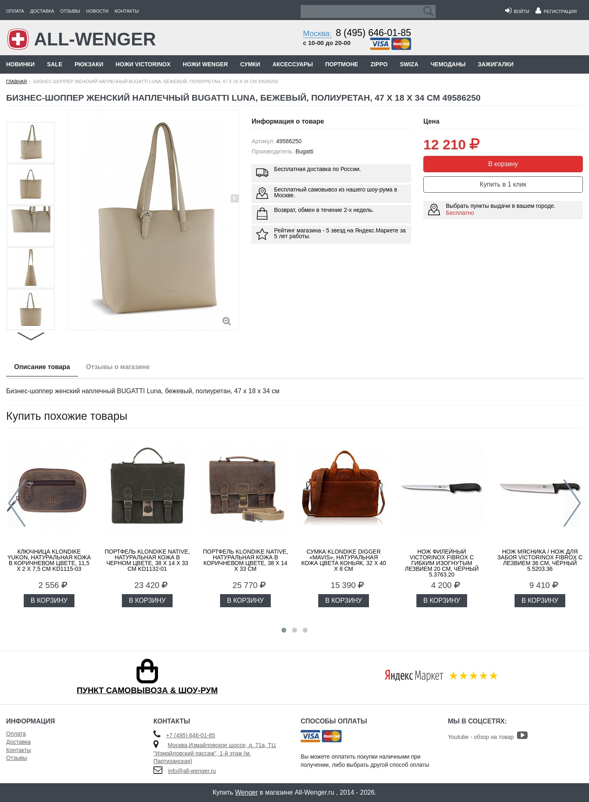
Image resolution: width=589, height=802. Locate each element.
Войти (517, 11)
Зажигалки (495, 64)
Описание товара (42, 366)
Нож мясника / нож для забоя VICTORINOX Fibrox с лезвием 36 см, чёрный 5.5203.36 (539, 560)
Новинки (20, 64)
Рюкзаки (88, 64)
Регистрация (556, 11)
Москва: (317, 33)
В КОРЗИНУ (49, 600)
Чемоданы (448, 64)
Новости (97, 11)
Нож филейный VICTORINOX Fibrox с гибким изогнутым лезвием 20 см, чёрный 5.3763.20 (442, 563)
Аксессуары (292, 64)
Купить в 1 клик (503, 184)
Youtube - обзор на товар (488, 737)
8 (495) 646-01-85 (373, 32)
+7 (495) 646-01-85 (190, 735)
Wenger (246, 792)
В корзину (503, 163)
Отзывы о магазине (119, 366)
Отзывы (70, 11)
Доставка (42, 11)
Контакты (127, 11)
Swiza (409, 64)
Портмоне (341, 64)
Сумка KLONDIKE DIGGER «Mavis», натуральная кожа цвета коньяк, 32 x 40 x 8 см (343, 560)
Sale (54, 64)
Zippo (379, 64)
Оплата (15, 11)
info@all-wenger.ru (192, 771)
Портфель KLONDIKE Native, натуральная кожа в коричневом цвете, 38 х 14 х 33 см (245, 560)
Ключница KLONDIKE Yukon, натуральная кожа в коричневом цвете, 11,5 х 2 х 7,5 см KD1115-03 (49, 560)
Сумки (250, 64)
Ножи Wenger (205, 64)
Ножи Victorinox (143, 64)
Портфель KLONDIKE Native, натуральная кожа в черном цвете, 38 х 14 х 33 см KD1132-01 (147, 560)
